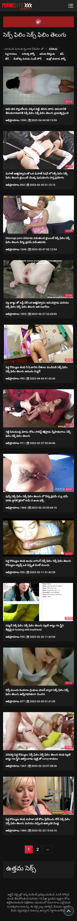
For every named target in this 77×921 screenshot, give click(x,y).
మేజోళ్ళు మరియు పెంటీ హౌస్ (27, 58)
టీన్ (7, 58)
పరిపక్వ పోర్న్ (28, 53)
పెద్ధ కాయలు (11, 53)
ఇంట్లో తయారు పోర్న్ (56, 58)
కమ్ (62, 53)
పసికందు (53, 49)
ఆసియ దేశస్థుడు (47, 53)
